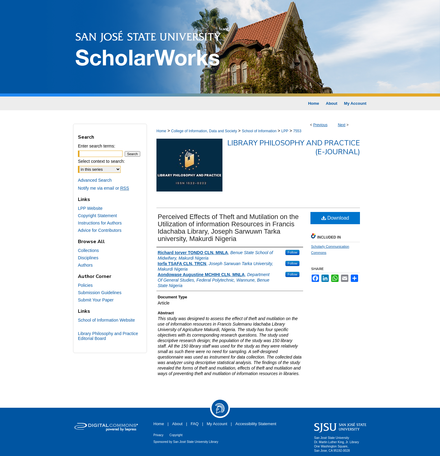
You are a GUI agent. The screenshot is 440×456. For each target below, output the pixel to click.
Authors (85, 265)
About (177, 423)
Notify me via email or (103, 188)
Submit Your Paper (96, 299)
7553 (297, 131)
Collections (88, 250)
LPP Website (90, 208)
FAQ (195, 423)
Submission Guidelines (99, 292)
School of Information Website (106, 320)
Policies (85, 285)
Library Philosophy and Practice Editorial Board (108, 336)
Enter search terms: (96, 146)
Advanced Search (95, 180)
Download (335, 218)
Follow (292, 252)
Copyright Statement (97, 215)
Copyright (175, 435)
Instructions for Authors (100, 223)
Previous (320, 125)
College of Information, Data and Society (204, 131)
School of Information (259, 131)
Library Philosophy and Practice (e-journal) (293, 147)
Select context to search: (101, 161)
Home (161, 131)
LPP (284, 131)
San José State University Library (195, 441)
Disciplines (88, 257)
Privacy (158, 435)
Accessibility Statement (255, 423)
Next (342, 125)
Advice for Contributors (99, 230)
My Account (217, 423)
